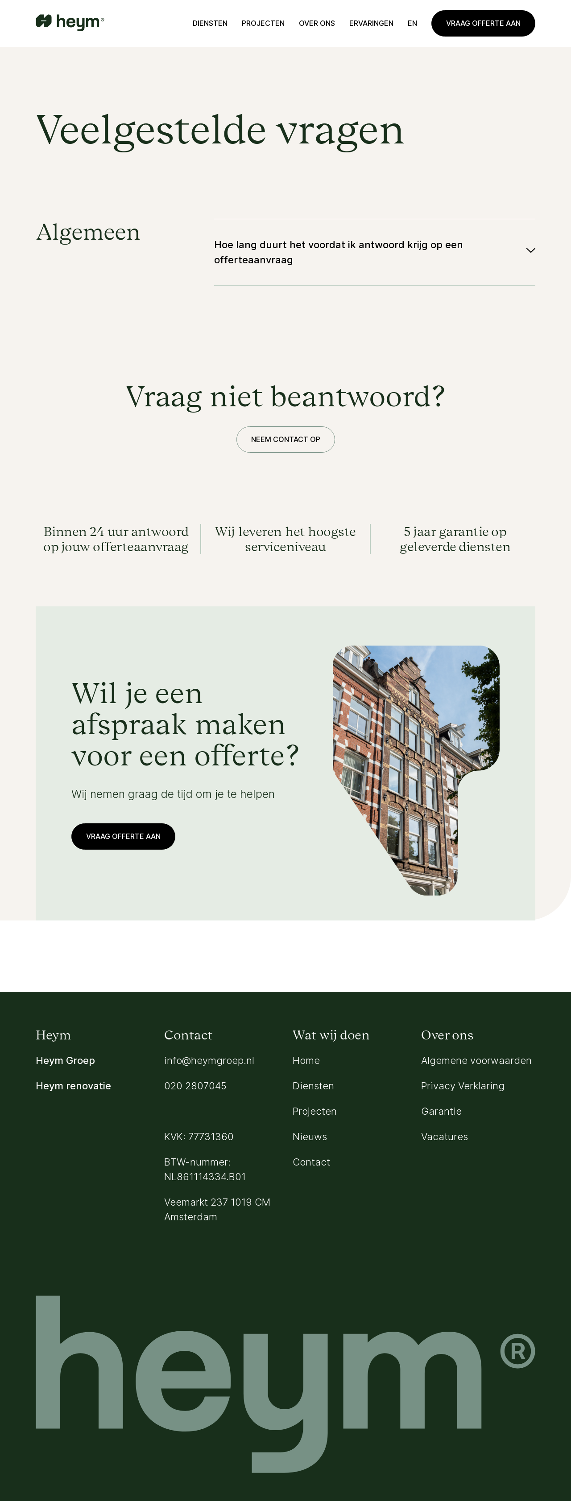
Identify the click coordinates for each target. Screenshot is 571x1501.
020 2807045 (195, 1086)
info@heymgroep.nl (209, 1060)
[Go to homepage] (70, 23)
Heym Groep (65, 1060)
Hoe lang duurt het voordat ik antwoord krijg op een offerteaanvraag (338, 252)
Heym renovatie (73, 1086)
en (412, 23)
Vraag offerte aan (483, 23)
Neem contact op (285, 439)
